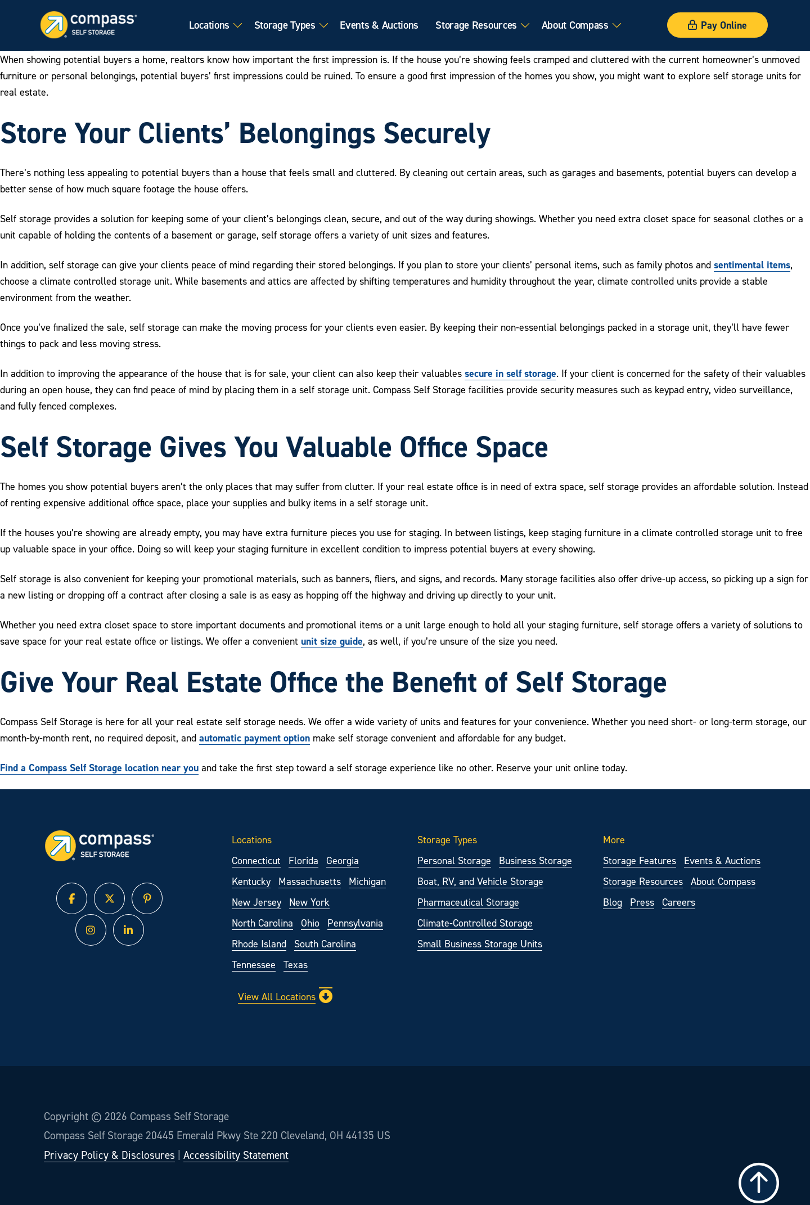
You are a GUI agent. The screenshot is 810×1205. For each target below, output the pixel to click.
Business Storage (535, 860)
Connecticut (256, 860)
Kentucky (251, 881)
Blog (612, 902)
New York (309, 902)
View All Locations (285, 996)
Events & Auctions (379, 25)
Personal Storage (454, 860)
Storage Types (285, 25)
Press (642, 902)
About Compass (575, 25)
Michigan (367, 881)
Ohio (310, 923)
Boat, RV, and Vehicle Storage (480, 881)
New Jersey (256, 902)
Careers (678, 902)
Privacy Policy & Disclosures (109, 1155)
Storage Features (639, 860)
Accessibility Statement (236, 1155)
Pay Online (717, 25)
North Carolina (262, 923)
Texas (296, 964)
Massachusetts (309, 881)
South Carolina (325, 944)
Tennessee (254, 964)
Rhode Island (259, 944)
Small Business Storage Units (479, 944)
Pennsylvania (355, 923)
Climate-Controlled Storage (475, 923)
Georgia (342, 860)
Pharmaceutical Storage (468, 902)
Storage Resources (476, 25)
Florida (303, 860)
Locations (209, 25)
